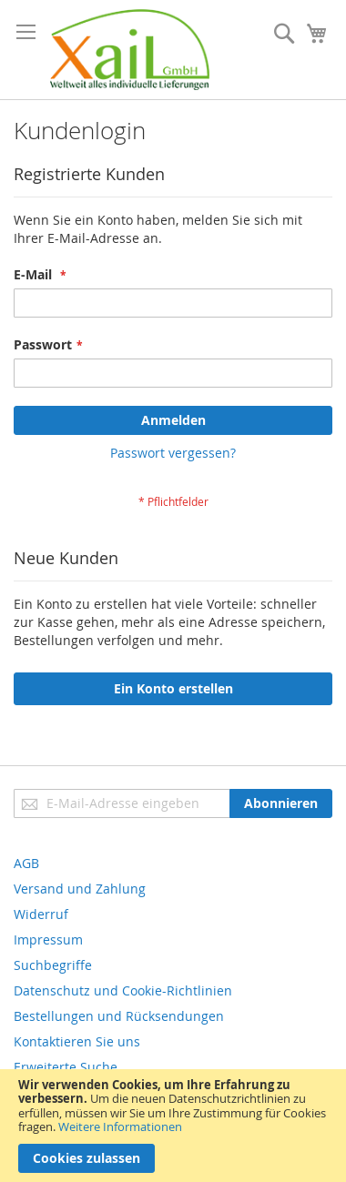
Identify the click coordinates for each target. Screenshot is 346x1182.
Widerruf (41, 914)
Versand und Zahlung (80, 888)
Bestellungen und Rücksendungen (119, 1016)
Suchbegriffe (53, 965)
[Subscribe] (280, 803)
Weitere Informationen (120, 1126)
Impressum (48, 939)
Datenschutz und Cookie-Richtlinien (123, 990)
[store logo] (129, 49)
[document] (173, 1125)
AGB (26, 863)
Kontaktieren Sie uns (77, 1041)
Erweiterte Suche (65, 1067)
